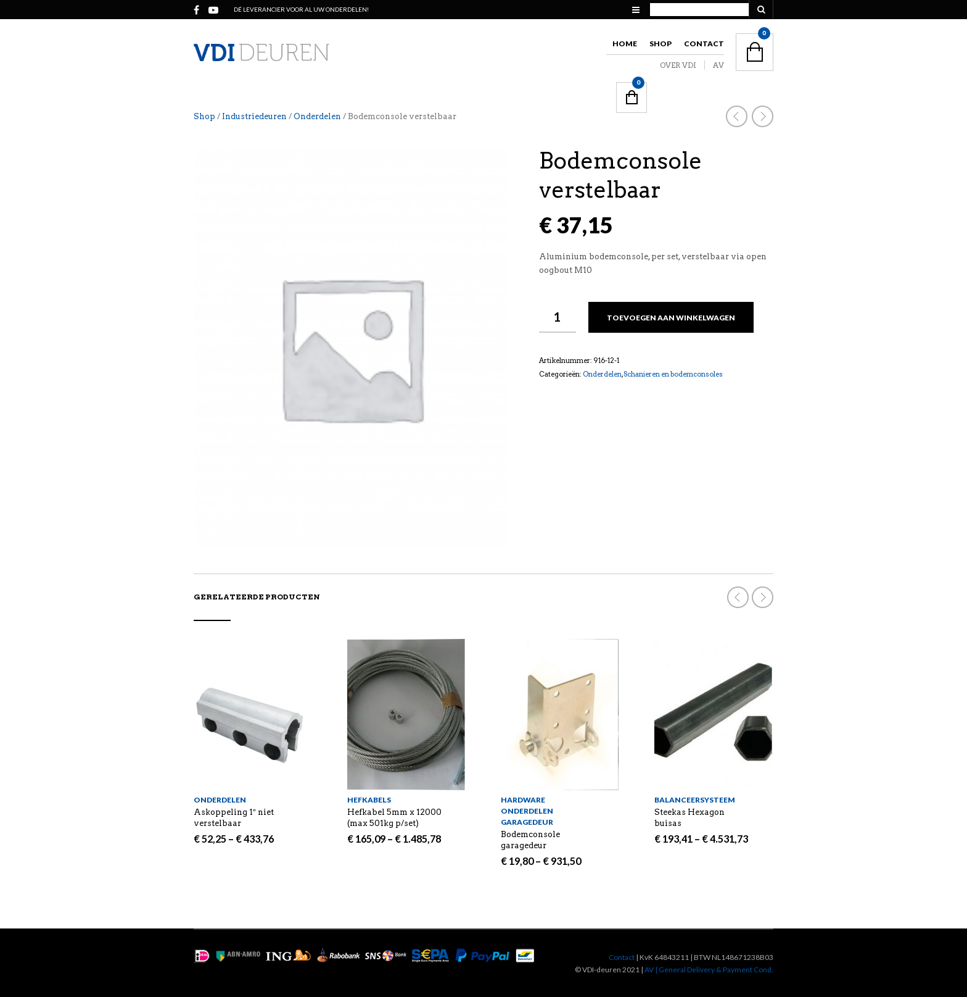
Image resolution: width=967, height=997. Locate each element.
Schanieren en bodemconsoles (673, 374)
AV (718, 65)
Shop (660, 43)
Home (624, 43)
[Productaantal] (557, 317)
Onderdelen (317, 116)
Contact (704, 43)
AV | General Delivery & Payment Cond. (708, 969)
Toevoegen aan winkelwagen (671, 317)
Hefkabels (369, 799)
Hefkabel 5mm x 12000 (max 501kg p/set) (394, 817)
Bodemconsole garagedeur (530, 840)
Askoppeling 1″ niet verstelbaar (234, 817)
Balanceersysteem (694, 799)
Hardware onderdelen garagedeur (527, 811)
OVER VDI (678, 65)
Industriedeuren (254, 116)
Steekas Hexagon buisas (689, 817)
